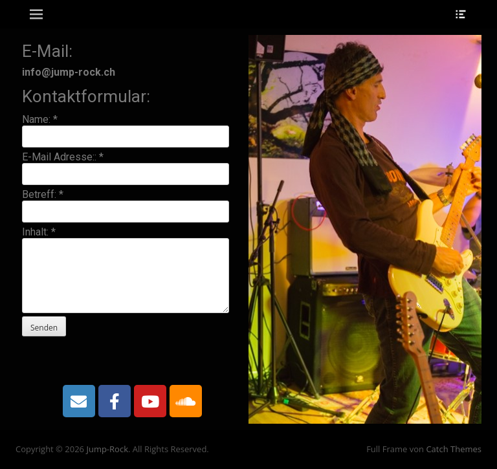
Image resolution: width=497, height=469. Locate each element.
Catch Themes (453, 449)
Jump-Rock (107, 449)
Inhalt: (39, 232)
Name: (40, 119)
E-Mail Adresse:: (63, 157)
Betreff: (42, 194)
